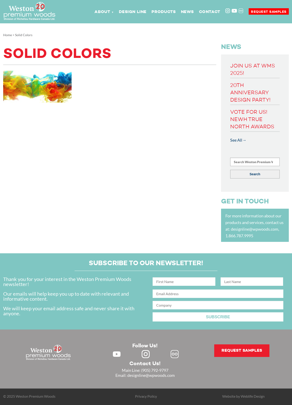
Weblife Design (253, 396)
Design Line (132, 12)
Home (7, 35)
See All (236, 140)
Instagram (228, 11)
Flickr (241, 11)
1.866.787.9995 (239, 235)
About (102, 12)
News (187, 12)
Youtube (234, 11)
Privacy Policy (146, 396)
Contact (209, 12)
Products (163, 12)
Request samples (269, 12)
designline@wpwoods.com (254, 229)
